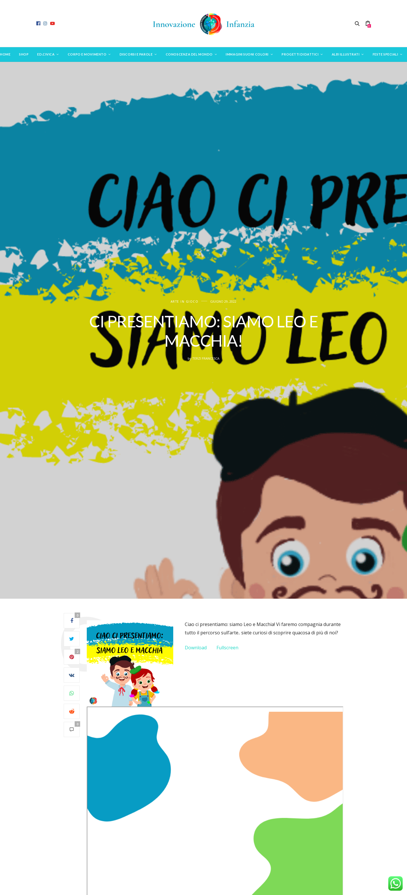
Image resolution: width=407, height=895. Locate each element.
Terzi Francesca (205, 358)
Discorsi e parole (136, 54)
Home (5, 54)
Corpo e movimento (87, 54)
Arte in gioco (185, 301)
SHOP (24, 54)
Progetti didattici (300, 54)
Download (196, 647)
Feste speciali (385, 54)
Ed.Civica (45, 54)
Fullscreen (227, 647)
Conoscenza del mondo (189, 54)
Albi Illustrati (345, 54)
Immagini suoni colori (247, 54)
